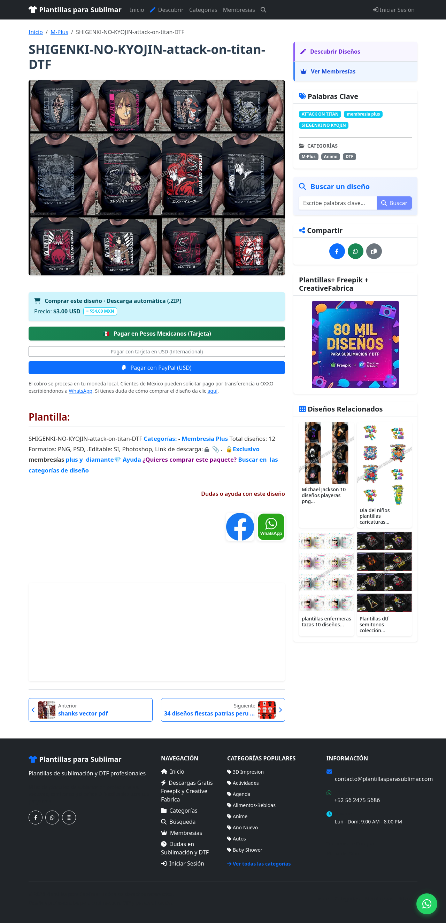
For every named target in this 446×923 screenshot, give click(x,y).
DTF (349, 156)
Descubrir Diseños (330, 51)
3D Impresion (245, 771)
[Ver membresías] (355, 345)
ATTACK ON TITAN (320, 114)
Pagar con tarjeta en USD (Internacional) (157, 351)
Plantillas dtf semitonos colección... (374, 624)
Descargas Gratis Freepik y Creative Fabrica (187, 791)
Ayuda (133, 459)
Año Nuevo (242, 827)
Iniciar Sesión (394, 10)
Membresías (239, 10)
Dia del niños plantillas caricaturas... (375, 516)
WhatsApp (80, 391)
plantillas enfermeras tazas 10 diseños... (326, 621)
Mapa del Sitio (342, 853)
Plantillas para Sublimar (75, 9)
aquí (212, 391)
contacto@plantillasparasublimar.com (384, 779)
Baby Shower (244, 849)
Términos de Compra (350, 843)
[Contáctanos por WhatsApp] (52, 817)
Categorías (203, 10)
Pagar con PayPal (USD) (156, 367)
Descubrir (167, 10)
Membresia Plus (205, 439)
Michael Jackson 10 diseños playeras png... (324, 495)
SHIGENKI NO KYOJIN (324, 125)
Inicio (137, 10)
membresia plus (363, 114)
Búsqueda (178, 822)
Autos (236, 838)
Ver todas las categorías (259, 863)
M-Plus (59, 32)
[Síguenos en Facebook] (36, 817)
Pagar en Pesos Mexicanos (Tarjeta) (156, 333)
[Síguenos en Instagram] (69, 817)
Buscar (394, 203)
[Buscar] (263, 10)
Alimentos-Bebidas (251, 805)
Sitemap (408, 898)
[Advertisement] (156, 631)
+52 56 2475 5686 (357, 800)
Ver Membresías (327, 71)
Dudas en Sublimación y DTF (185, 848)
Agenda (239, 794)
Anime (331, 156)
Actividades (243, 783)
